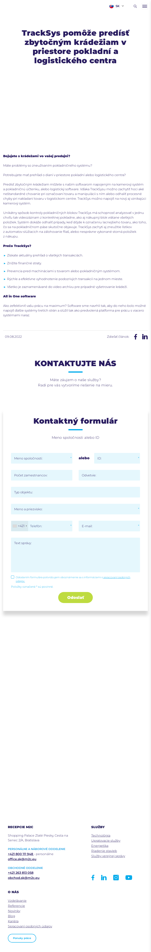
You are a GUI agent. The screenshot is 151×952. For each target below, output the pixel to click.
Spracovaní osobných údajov (30, 926)
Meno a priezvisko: (28, 509)
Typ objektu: (23, 492)
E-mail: (87, 526)
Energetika (99, 846)
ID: (99, 458)
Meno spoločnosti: (28, 458)
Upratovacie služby (105, 841)
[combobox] (19, 526)
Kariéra (13, 921)
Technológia (100, 835)
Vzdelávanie (17, 901)
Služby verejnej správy (108, 856)
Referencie (16, 906)
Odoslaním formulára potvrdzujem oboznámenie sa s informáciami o (73, 579)
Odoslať (75, 597)
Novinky (14, 911)
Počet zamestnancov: (30, 475)
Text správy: (22, 543)
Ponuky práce (22, 938)
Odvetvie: (89, 475)
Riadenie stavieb (104, 851)
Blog (11, 916)
